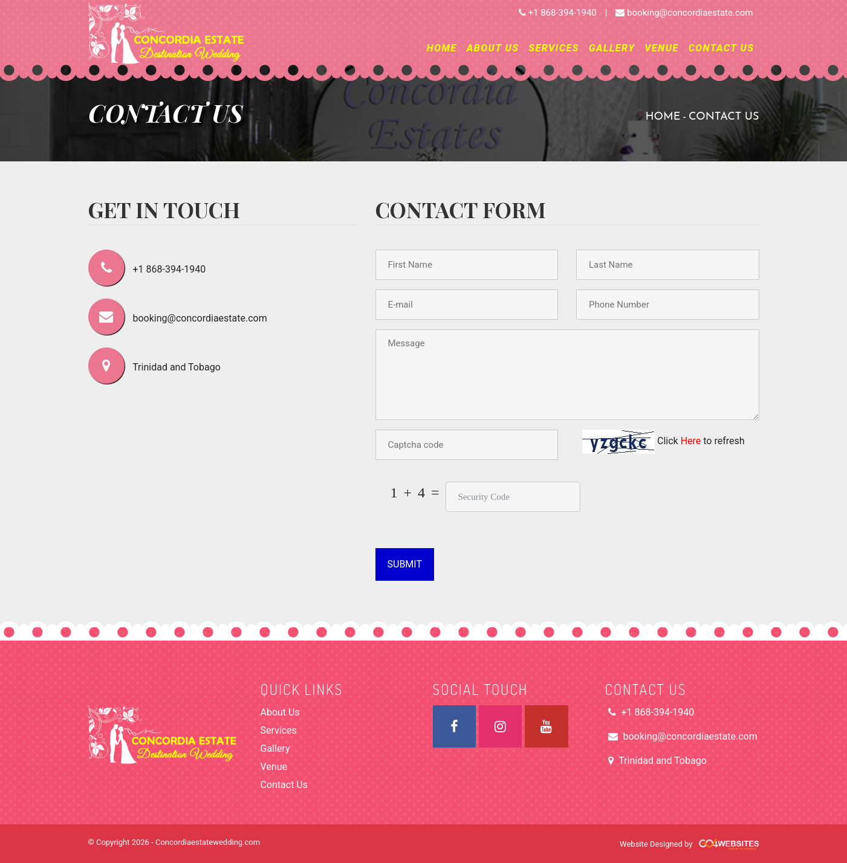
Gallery (612, 48)
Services (553, 48)
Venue (661, 48)
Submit (405, 564)
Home (442, 48)
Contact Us (722, 48)
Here (692, 441)
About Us (493, 48)
